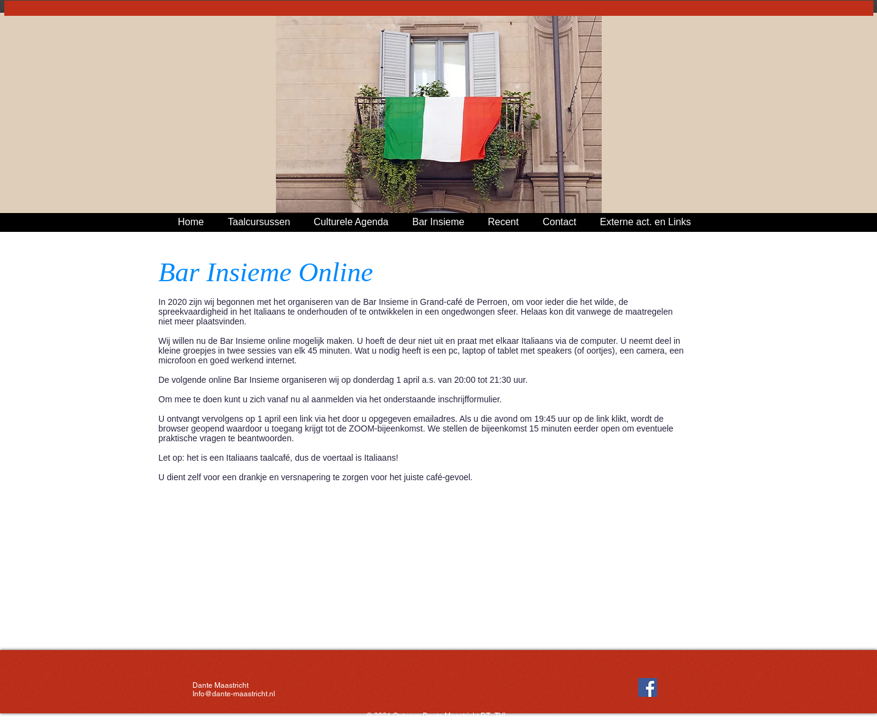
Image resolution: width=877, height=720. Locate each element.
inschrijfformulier (468, 399)
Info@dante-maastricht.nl (233, 694)
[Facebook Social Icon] (647, 687)
